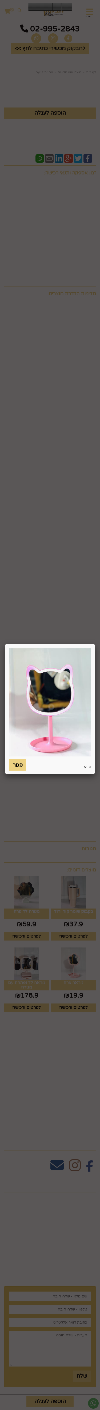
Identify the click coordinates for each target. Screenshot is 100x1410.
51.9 (87, 767)
